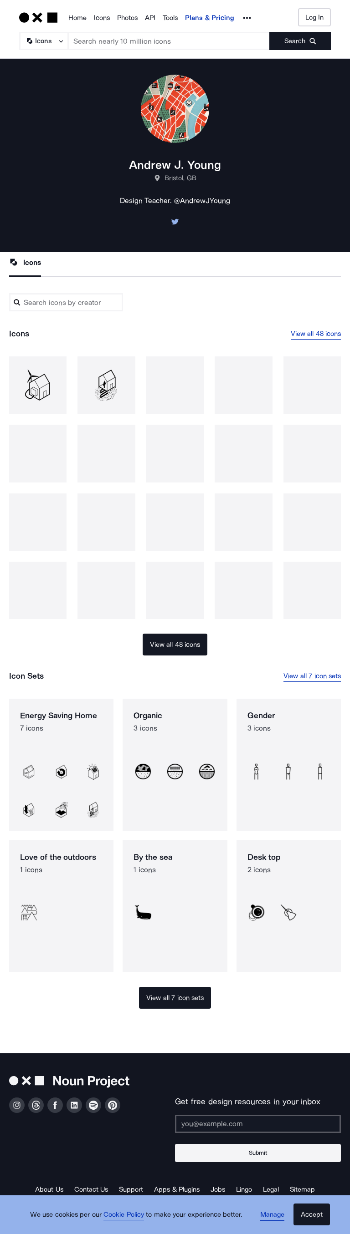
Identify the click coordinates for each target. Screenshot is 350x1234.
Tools (170, 18)
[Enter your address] (258, 1124)
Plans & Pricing (209, 18)
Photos (127, 18)
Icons (102, 18)
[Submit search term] (300, 41)
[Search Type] (43, 41)
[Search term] (169, 41)
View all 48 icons (316, 334)
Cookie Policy (126, 1218)
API (150, 18)
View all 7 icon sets (312, 676)
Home (77, 18)
